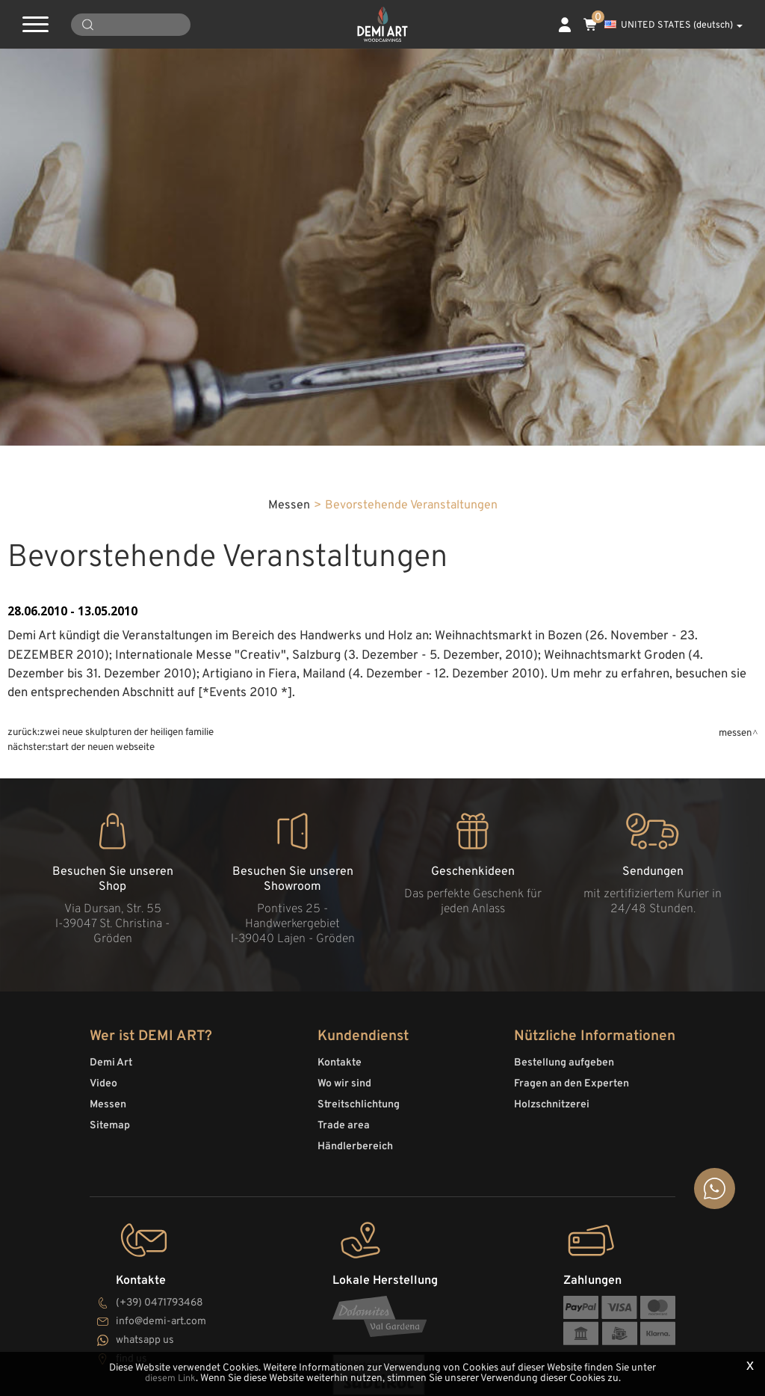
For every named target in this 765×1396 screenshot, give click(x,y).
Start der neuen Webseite (101, 978)
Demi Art (111, 1306)
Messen (289, 736)
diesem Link (170, 1379)
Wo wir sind (344, 1327)
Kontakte (340, 1306)
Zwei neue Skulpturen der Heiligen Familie (127, 963)
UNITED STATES (673, 25)
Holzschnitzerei (551, 1348)
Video (103, 1327)
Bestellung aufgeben (564, 1306)
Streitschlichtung (359, 1348)
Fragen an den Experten (571, 1327)
